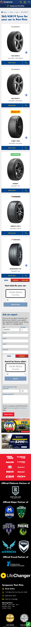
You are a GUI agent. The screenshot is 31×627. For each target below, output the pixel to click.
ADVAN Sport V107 (15, 269)
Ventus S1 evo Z (16, 226)
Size (4, 327)
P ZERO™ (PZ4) (15, 141)
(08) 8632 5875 (10, 596)
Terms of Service (21, 408)
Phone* (5, 338)
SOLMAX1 (15, 183)
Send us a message (11, 599)
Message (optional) (8, 394)
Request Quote (8, 414)
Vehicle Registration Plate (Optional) (10, 387)
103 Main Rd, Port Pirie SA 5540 (16, 592)
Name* (5, 333)
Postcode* (5, 350)
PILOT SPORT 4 (15, 56)
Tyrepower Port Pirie (15, 6)
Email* (4, 344)
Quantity (23, 327)
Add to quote (12, 62)
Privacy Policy (10, 408)
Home (4, 12)
